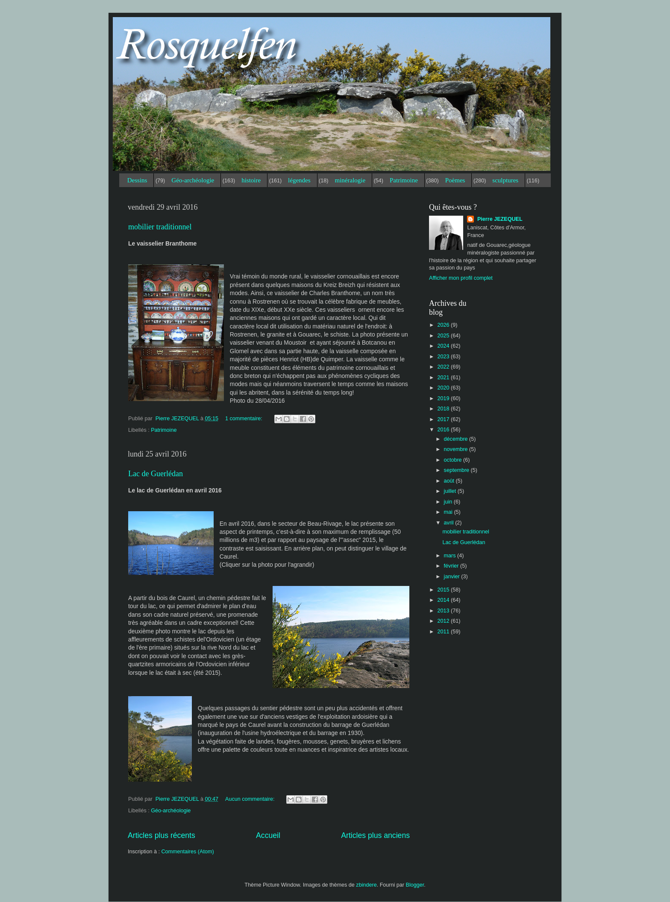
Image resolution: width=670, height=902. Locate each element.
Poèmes (455, 180)
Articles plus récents (161, 835)
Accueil (268, 835)
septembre (457, 470)
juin (449, 502)
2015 (444, 590)
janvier (452, 577)
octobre (454, 460)
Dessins (137, 180)
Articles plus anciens (375, 835)
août (450, 481)
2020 (444, 388)
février (452, 566)
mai (449, 512)
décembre (457, 439)
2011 (444, 632)
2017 (444, 419)
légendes (299, 180)
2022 (444, 367)
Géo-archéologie (192, 180)
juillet (451, 491)
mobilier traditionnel (159, 227)
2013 (444, 611)
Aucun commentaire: (250, 799)
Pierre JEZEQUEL (499, 219)
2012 (444, 621)
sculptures (505, 180)
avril (449, 523)
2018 (444, 409)
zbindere (366, 885)
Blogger (415, 885)
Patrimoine (404, 180)
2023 (444, 357)
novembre (457, 449)
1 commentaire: (244, 419)
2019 (444, 398)
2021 (444, 378)
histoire (251, 180)
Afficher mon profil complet (461, 278)
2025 (444, 336)
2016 (444, 430)
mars (450, 556)
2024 (444, 346)
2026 (444, 325)
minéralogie (350, 180)
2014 (444, 600)
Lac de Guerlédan (155, 473)
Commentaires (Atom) (187, 852)
